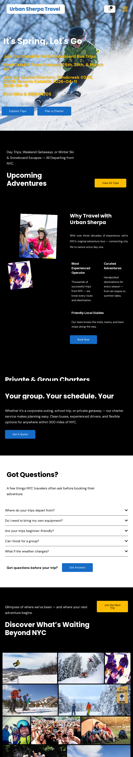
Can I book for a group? (22, 541)
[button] (66, 511)
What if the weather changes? (27, 551)
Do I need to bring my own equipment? (34, 520)
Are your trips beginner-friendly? (29, 531)
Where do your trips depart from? (30, 510)
